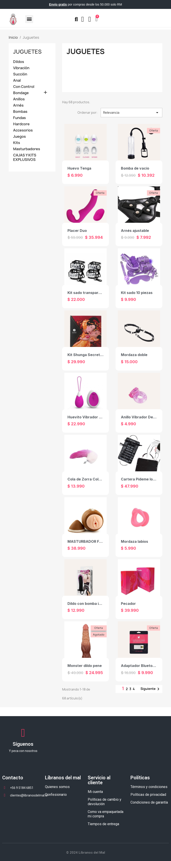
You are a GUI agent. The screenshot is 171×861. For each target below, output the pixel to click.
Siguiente (150, 689)
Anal (17, 80)
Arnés (18, 105)
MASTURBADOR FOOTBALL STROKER (100, 541)
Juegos (19, 136)
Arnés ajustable (135, 230)
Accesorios (23, 130)
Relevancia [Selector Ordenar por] (131, 112)
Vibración (21, 68)
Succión (20, 74)
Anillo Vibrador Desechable (145, 417)
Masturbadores (26, 149)
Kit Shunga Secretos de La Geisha (97, 355)
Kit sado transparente (87, 292)
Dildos (18, 61)
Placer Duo (77, 230)
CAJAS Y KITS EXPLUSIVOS (24, 157)
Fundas (19, 117)
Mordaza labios (134, 541)
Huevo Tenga (79, 168)
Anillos (19, 99)
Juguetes (27, 51)
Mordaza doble (134, 355)
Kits (16, 142)
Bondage (21, 93)
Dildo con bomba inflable (89, 603)
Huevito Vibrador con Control (93, 417)
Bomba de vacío (135, 168)
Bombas (20, 111)
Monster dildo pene (84, 665)
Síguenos (23, 744)
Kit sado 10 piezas (137, 292)
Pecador (128, 603)
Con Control (23, 86)
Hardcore (21, 124)
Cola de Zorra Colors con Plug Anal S (99, 479)
